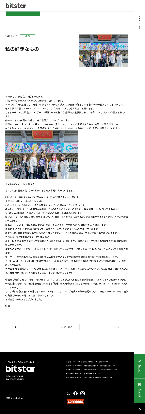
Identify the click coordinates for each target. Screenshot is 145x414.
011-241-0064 (16, 376)
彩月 (27, 36)
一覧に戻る (66, 327)
